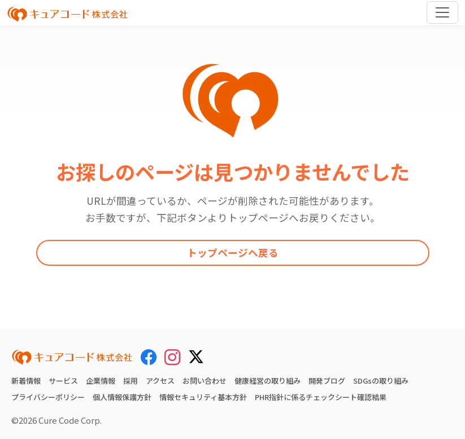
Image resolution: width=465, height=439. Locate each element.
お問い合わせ (204, 380)
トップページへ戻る (233, 252)
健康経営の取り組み (267, 380)
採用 (130, 380)
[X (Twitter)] (196, 355)
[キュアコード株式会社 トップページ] (72, 357)
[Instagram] (172, 356)
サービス (63, 380)
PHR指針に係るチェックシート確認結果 (320, 397)
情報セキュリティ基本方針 (203, 397)
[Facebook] (149, 356)
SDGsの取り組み (380, 380)
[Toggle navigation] (442, 12)
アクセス (160, 380)
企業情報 (100, 380)
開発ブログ (326, 380)
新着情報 (26, 380)
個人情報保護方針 (122, 397)
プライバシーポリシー (48, 397)
